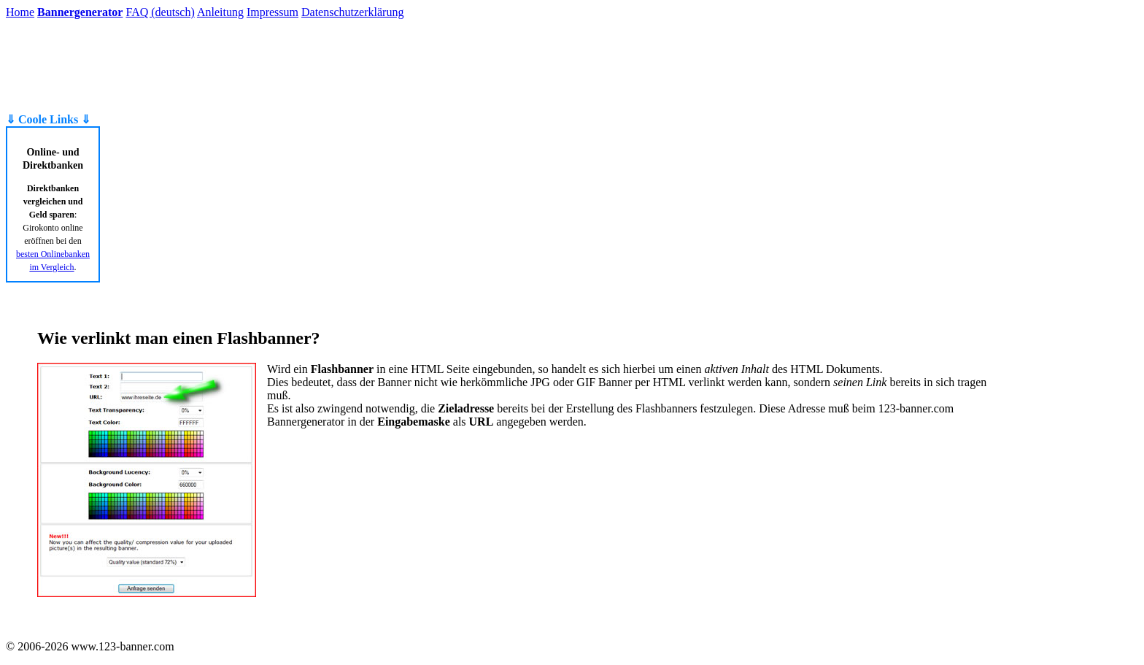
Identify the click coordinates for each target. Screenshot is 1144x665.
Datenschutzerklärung (352, 12)
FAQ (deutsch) (159, 12)
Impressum (272, 12)
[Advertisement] (66, 66)
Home (20, 12)
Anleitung (220, 12)
